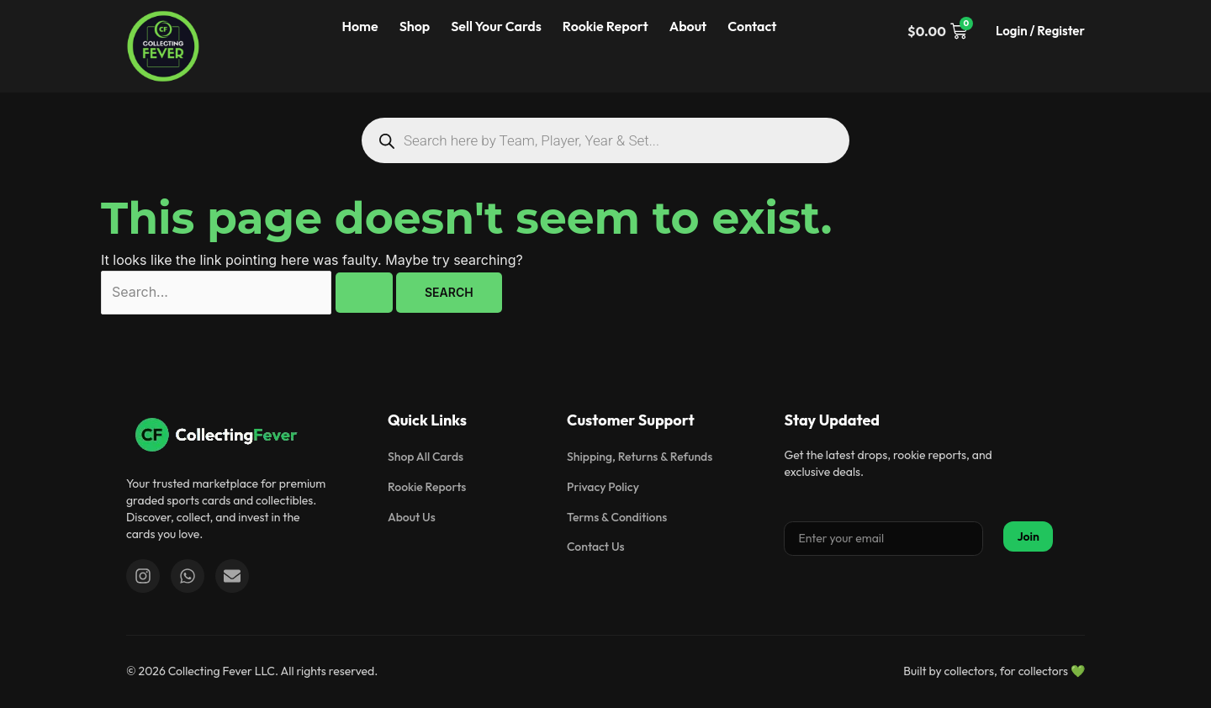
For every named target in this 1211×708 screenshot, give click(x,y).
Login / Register (1040, 31)
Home (359, 26)
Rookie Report (605, 26)
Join (1028, 536)
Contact (751, 26)
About (688, 26)
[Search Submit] (364, 292)
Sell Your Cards (496, 26)
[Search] (386, 141)
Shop (415, 26)
